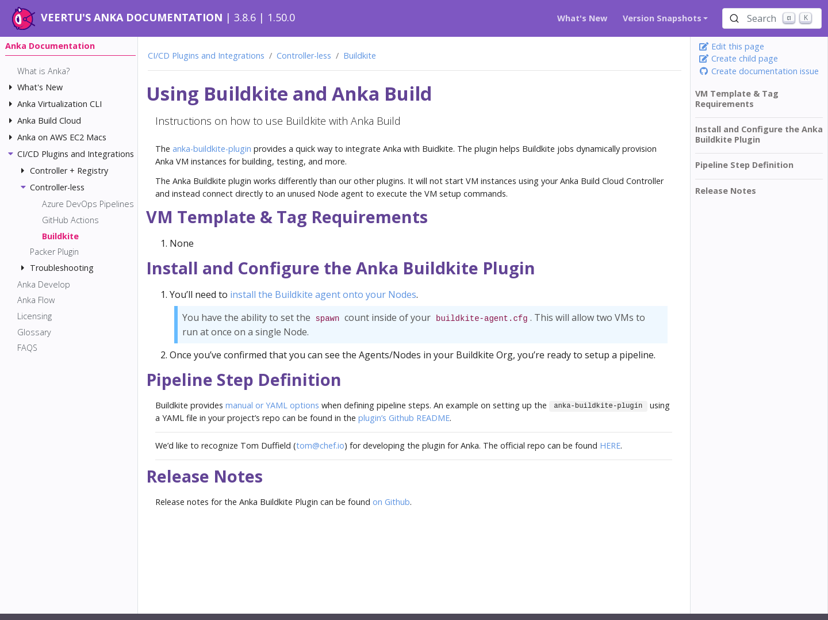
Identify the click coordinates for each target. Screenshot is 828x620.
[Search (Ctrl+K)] (772, 18)
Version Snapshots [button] (662, 18)
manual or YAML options (272, 405)
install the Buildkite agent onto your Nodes (323, 294)
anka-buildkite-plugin (211, 148)
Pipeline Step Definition (744, 165)
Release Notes (725, 191)
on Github (391, 501)
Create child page (738, 58)
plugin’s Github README (404, 417)
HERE (610, 445)
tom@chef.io (320, 445)
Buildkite (359, 55)
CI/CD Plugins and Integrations (206, 55)
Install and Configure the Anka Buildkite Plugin (759, 134)
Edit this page (731, 46)
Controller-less (304, 55)
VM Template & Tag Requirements (737, 99)
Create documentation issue (759, 71)
